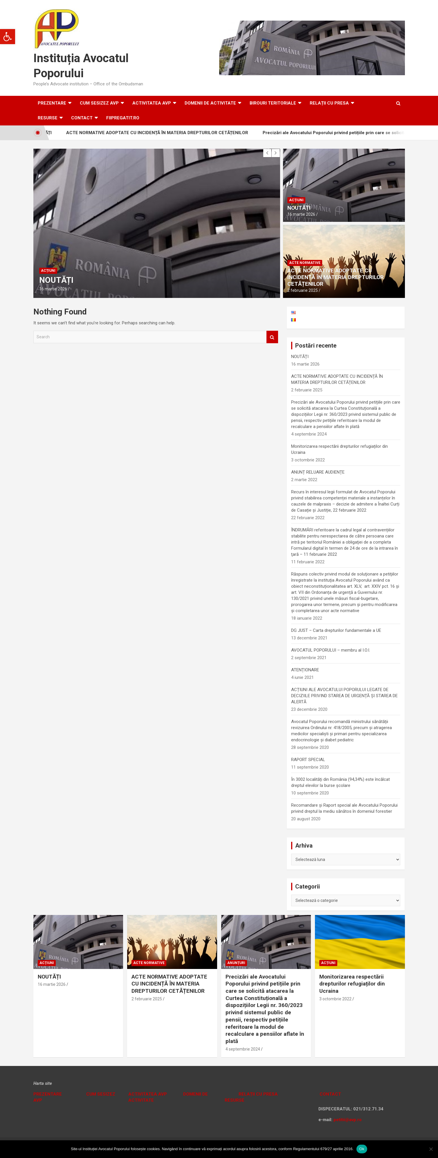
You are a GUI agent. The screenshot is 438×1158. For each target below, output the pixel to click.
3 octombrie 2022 (335, 999)
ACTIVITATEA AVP (151, 103)
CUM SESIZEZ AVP (99, 103)
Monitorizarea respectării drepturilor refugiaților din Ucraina (352, 983)
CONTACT (329, 1094)
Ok (361, 1149)
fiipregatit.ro (122, 118)
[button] (7, 36)
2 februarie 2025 (302, 290)
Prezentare (52, 103)
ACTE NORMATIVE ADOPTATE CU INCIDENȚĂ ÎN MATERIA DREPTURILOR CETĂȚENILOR (164, 132)
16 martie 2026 (53, 289)
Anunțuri (236, 963)
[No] (431, 1149)
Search (272, 337)
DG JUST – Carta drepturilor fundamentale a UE (336, 630)
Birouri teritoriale (273, 103)
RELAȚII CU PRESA (329, 103)
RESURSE (47, 118)
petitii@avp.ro (348, 1119)
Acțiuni (48, 271)
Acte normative (304, 263)
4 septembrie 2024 (243, 1049)
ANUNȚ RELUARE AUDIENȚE (318, 472)
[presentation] (267, 153)
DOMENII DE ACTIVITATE (210, 103)
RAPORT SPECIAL (308, 759)
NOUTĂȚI (56, 280)
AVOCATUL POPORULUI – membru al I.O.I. (330, 650)
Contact (82, 118)
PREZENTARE (47, 1094)
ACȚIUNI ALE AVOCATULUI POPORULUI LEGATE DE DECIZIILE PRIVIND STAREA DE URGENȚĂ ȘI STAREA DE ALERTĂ (344, 695)
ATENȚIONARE (305, 669)
